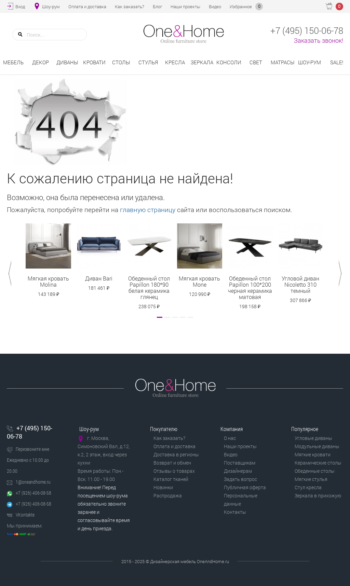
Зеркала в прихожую (318, 495)
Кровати (94, 62)
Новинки (163, 487)
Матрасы (283, 62)
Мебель (13, 62)
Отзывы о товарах (174, 471)
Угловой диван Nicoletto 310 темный (300, 284)
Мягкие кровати (313, 454)
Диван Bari (98, 278)
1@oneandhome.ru (33, 482)
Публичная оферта (245, 487)
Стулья (148, 62)
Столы (121, 62)
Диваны (67, 62)
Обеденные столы (315, 471)
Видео (231, 454)
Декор (40, 62)
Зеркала (202, 62)
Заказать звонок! (318, 40)
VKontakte (25, 514)
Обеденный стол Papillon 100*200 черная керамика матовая (250, 287)
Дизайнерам (238, 471)
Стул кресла (308, 487)
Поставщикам (239, 462)
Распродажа (167, 495)
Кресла (175, 62)
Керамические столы (318, 462)
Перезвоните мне (32, 449)
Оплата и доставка (174, 446)
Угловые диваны (313, 438)
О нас (230, 438)
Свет (256, 62)
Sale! (336, 62)
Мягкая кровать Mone (199, 281)
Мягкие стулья (311, 479)
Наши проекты (240, 446)
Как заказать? (169, 438)
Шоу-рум (309, 62)
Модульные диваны (317, 446)
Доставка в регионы (176, 454)
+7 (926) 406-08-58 (33, 493)
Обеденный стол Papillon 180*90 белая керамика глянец (149, 287)
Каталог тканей (170, 479)
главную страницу (147, 209)
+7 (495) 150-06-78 (29, 432)
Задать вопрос (240, 479)
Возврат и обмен (172, 462)
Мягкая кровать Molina (48, 281)
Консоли (228, 62)
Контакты (235, 512)
